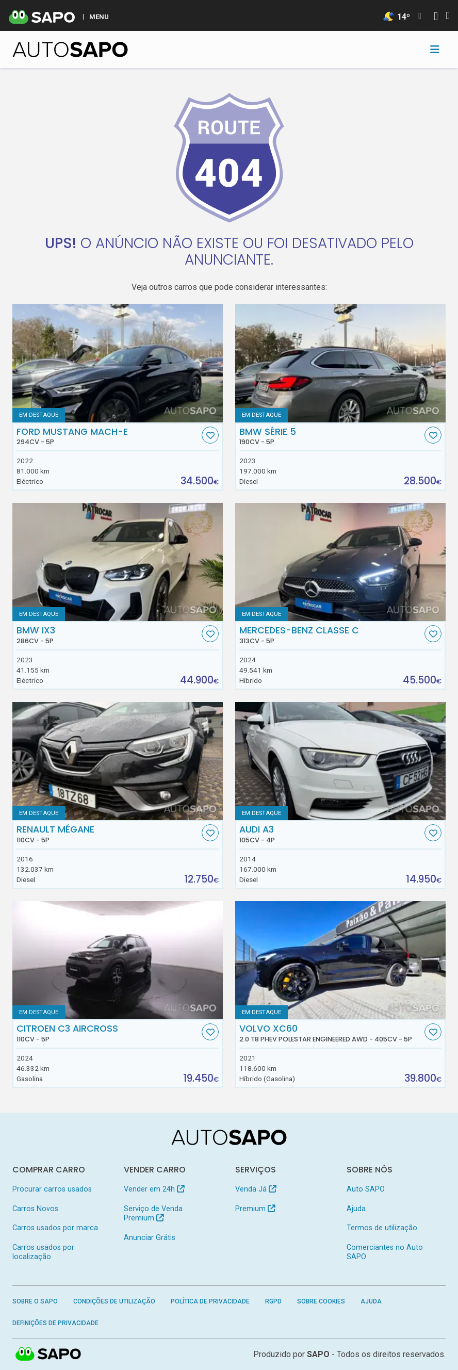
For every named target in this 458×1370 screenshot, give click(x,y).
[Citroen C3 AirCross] (117, 960)
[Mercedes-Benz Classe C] (340, 562)
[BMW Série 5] (340, 363)
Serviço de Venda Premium (153, 1213)
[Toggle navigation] (435, 49)
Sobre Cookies (321, 1301)
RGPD (273, 1301)
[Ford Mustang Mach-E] (117, 363)
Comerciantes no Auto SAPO (385, 1252)
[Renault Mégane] (117, 761)
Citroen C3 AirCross (108, 1033)
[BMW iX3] (117, 562)
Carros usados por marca (55, 1228)
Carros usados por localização (43, 1252)
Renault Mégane (108, 834)
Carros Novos (35, 1208)
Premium (255, 1208)
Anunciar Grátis (149, 1237)
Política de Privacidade (210, 1301)
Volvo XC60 (330, 1033)
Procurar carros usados (52, 1189)
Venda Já (255, 1189)
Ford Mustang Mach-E (108, 436)
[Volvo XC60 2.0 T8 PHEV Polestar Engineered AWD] (340, 960)
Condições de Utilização (114, 1301)
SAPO (318, 1354)
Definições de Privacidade (55, 1323)
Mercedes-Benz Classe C (330, 635)
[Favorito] (210, 435)
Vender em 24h (154, 1189)
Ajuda (356, 1208)
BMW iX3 (108, 635)
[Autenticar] (436, 17)
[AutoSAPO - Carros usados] (70, 49)
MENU (99, 16)
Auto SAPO (366, 1189)
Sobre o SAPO (35, 1301)
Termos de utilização (382, 1228)
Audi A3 (330, 834)
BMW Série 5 (330, 436)
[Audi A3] (340, 761)
